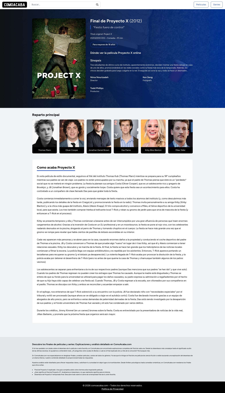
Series (216, 4)
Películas (201, 4)
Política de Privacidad (112, 389)
